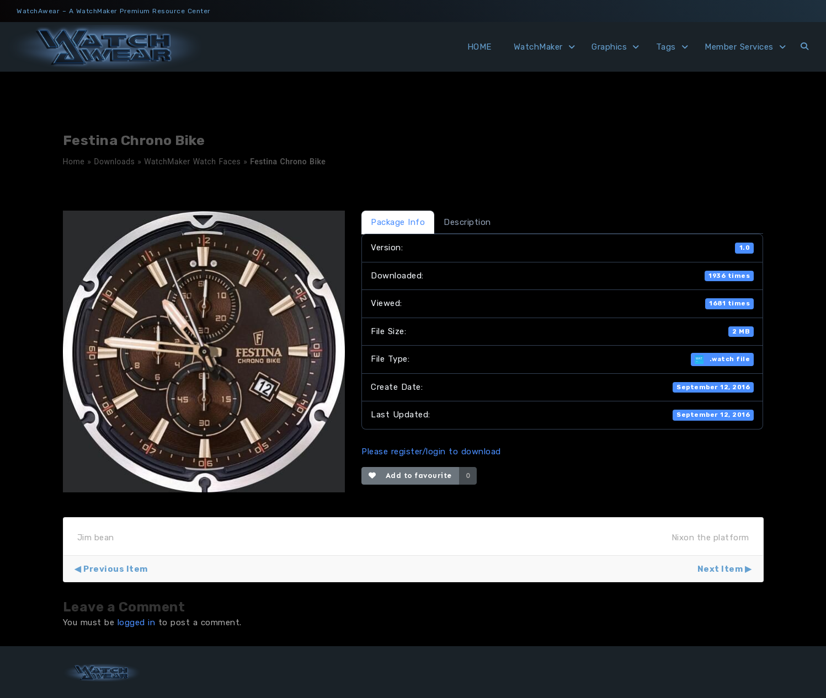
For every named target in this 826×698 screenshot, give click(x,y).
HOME (479, 47)
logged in (137, 622)
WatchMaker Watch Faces (192, 161)
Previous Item (115, 569)
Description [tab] (467, 222)
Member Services (739, 47)
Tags (666, 47)
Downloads (114, 161)
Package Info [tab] (398, 222)
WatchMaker (538, 47)
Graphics (609, 47)
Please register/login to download (431, 452)
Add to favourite (410, 475)
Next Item (720, 569)
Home (74, 161)
